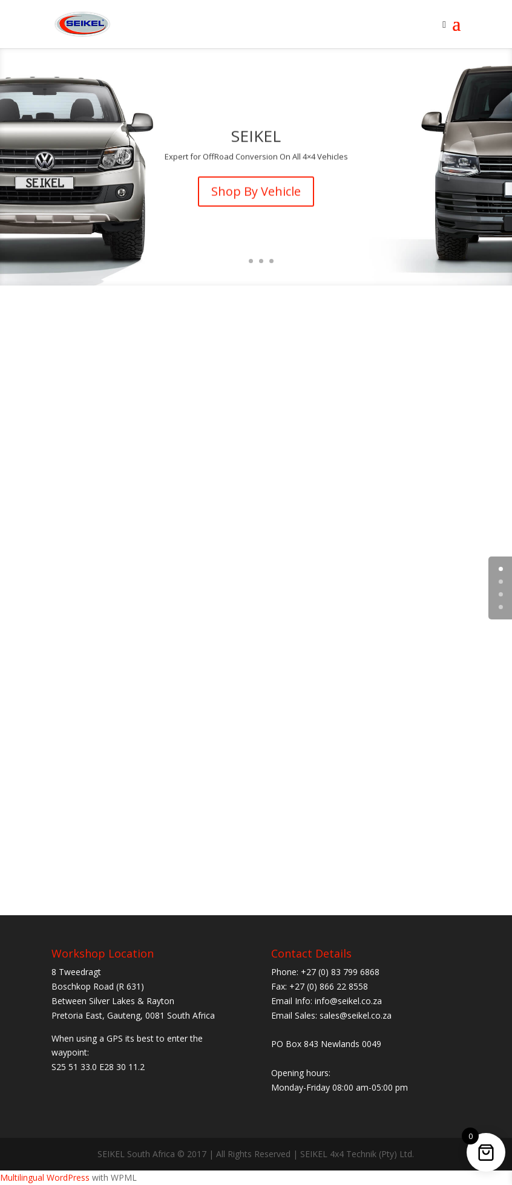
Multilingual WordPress (45, 1177)
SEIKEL (256, 141)
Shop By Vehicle (256, 196)
